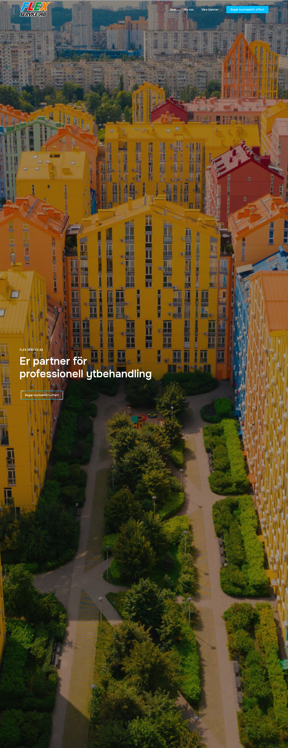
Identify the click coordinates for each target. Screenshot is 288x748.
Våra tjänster (210, 9)
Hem (173, 9)
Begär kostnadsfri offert (247, 9)
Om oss (189, 9)
